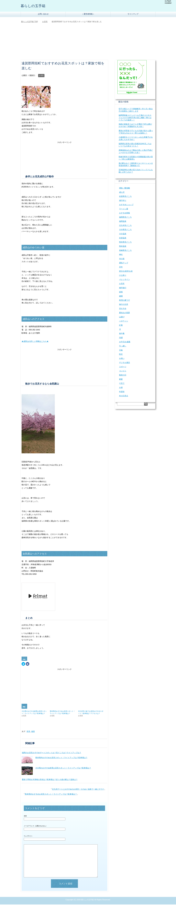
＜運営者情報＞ (88, 14)
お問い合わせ (43, 14)
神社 (121, 255)
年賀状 (121, 392)
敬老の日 (122, 376)
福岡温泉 (122, 222)
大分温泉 (122, 234)
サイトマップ (133, 14)
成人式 (121, 193)
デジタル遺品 (124, 363)
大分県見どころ (125, 230)
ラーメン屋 (123, 209)
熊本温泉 (122, 247)
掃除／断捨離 (124, 189)
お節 (121, 388)
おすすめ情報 (124, 213)
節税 (121, 292)
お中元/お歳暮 (124, 342)
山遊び (121, 317)
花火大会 (122, 309)
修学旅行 (122, 288)
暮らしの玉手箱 (35, 6)
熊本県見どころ (125, 243)
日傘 (121, 351)
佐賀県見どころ (125, 197)
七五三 (121, 384)
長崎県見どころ (125, 251)
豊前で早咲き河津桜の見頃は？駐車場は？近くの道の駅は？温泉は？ (50, 780)
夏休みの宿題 (124, 313)
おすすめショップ (126, 205)
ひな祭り (122, 276)
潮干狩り (122, 201)
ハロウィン (123, 322)
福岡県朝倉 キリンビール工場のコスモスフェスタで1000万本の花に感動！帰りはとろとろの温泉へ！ (135, 118)
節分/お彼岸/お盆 (126, 272)
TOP (29, 22)
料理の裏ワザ (124, 301)
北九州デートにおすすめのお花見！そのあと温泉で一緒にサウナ (78, 790)
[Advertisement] (88, 43)
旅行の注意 (123, 305)
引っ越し (122, 346)
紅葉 (121, 326)
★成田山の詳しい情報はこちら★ (35, 342)
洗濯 (121, 338)
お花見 (41, 76)
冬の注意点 (123, 396)
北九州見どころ (125, 226)
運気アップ (123, 263)
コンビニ (122, 371)
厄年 (121, 268)
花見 (28, 732)
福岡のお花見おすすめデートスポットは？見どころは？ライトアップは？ (51, 753)
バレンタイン (124, 280)
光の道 (121, 259)
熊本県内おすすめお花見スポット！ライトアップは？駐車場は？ (61, 758)
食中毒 (121, 334)
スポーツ (122, 367)
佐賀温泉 (122, 238)
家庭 (121, 380)
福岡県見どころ (125, 218)
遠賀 (33, 732)
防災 (121, 355)
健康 (121, 297)
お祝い (121, 359)
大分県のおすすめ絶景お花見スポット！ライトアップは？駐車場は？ (63, 768)
